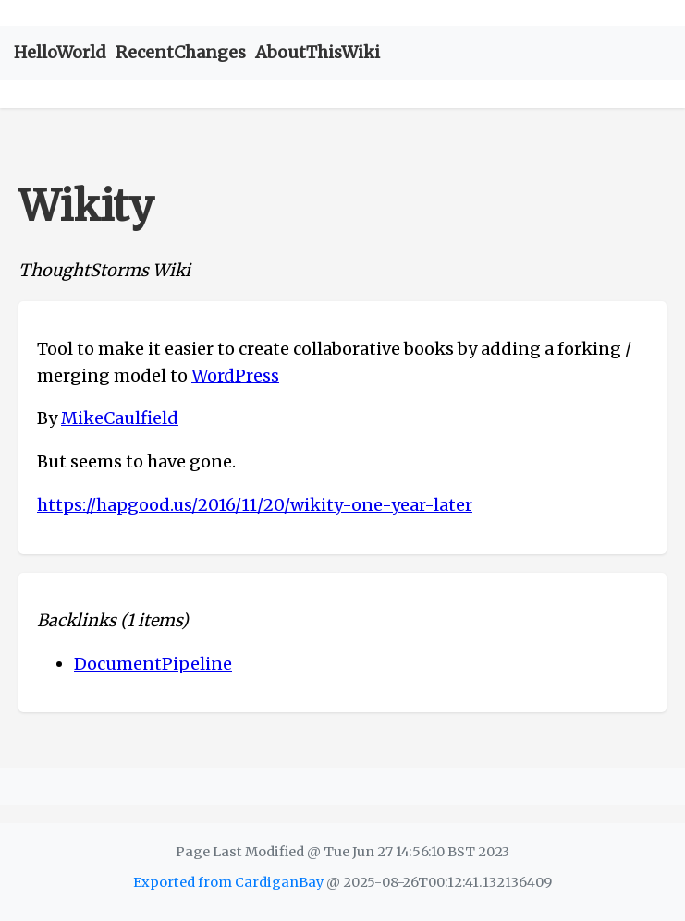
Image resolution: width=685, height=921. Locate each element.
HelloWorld (60, 52)
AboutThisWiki (317, 52)
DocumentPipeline (153, 663)
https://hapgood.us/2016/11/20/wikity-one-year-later (254, 504)
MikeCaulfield (119, 418)
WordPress (235, 375)
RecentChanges (181, 52)
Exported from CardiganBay (228, 882)
